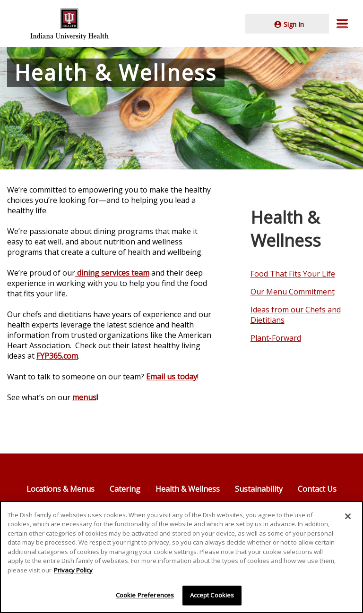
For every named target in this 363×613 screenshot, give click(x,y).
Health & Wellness (188, 489)
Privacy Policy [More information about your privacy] (73, 570)
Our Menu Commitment (293, 291)
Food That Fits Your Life (293, 274)
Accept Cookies (212, 595)
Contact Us (317, 489)
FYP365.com (57, 356)
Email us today (171, 376)
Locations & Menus (60, 489)
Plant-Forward (276, 338)
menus (84, 397)
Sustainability (259, 489)
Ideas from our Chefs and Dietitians (296, 314)
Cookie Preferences (145, 595)
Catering (125, 489)
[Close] (347, 516)
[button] (342, 23)
